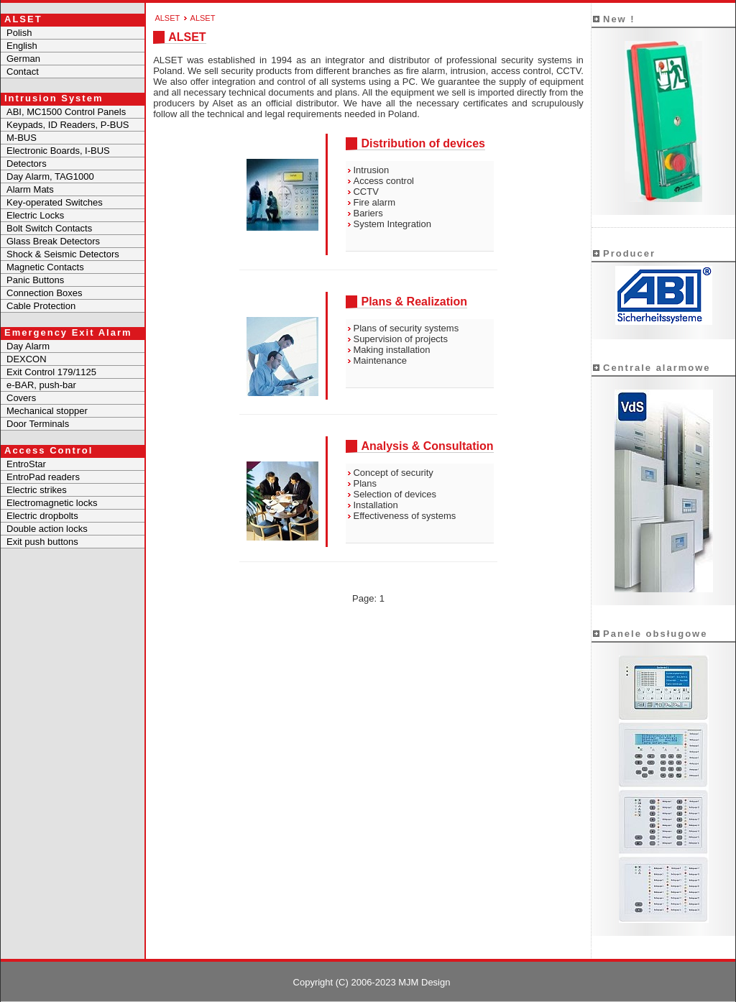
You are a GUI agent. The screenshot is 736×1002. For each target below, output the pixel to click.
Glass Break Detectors (53, 241)
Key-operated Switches (54, 202)
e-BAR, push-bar (41, 385)
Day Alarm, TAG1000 (50, 176)
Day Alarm (28, 346)
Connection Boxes (44, 293)
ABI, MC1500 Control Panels (66, 111)
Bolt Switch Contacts (49, 228)
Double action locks (47, 528)
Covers (21, 397)
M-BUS (21, 137)
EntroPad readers (43, 477)
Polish (19, 32)
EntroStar (26, 464)
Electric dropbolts (42, 515)
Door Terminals (37, 423)
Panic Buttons (35, 280)
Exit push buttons (42, 541)
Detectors (26, 163)
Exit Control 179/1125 (51, 372)
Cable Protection (40, 305)
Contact (22, 71)
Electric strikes (36, 489)
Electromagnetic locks (51, 502)
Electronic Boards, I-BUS (58, 150)
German (23, 58)
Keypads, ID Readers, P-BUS (67, 124)
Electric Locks (35, 215)
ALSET (167, 18)
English (21, 45)
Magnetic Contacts (45, 267)
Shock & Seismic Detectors (62, 254)
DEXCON (26, 359)
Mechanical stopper (47, 410)
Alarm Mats (30, 189)
